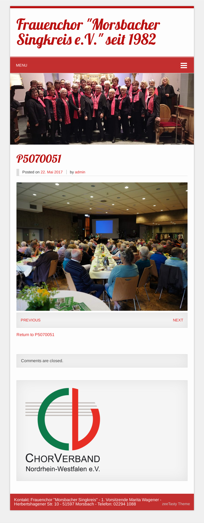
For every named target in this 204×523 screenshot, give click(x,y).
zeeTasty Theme (176, 504)
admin (80, 172)
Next (178, 320)
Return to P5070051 (35, 334)
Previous (31, 320)
